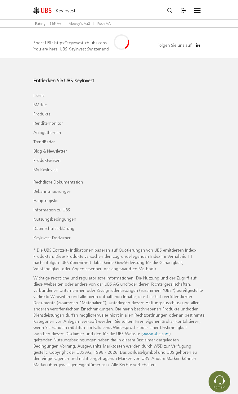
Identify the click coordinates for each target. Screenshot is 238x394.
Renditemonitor (48, 123)
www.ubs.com (156, 333)
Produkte (42, 114)
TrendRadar (44, 142)
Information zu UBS (51, 210)
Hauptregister (46, 200)
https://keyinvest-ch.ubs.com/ (80, 42)
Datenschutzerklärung (53, 228)
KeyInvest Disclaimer (52, 237)
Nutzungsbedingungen (54, 219)
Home (39, 95)
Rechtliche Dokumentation (58, 182)
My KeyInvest (45, 169)
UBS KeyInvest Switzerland (84, 49)
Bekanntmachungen (52, 191)
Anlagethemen (47, 132)
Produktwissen (46, 160)
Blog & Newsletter (50, 151)
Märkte (40, 104)
